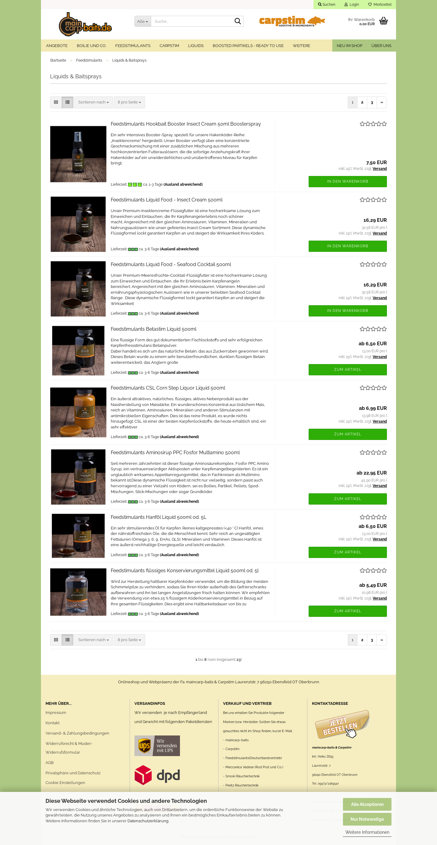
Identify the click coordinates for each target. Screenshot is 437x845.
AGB (50, 762)
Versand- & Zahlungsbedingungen (77, 733)
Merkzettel (379, 4)
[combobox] (93, 102)
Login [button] (351, 4)
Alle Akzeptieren (367, 804)
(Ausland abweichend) (183, 184)
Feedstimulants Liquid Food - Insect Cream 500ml (166, 200)
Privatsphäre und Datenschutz (73, 773)
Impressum (56, 712)
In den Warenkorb (347, 181)
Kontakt (52, 723)
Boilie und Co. (91, 45)
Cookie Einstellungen (65, 782)
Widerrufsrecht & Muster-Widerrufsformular (69, 748)
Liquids (196, 45)
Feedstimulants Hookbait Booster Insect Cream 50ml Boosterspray (186, 124)
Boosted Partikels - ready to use (248, 45)
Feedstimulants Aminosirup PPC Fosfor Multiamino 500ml (175, 452)
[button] (56, 102)
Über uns (381, 45)
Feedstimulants (133, 45)
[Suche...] (142, 21)
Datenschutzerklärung (147, 821)
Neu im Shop (349, 45)
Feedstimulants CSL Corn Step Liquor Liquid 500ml (168, 388)
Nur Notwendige (367, 819)
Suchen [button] (326, 4)
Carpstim (169, 45)
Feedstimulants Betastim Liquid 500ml (153, 329)
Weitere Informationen (367, 832)
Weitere (301, 45)
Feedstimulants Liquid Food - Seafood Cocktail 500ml (171, 264)
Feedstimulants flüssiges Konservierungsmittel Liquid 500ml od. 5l (185, 570)
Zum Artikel (347, 369)
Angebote (57, 45)
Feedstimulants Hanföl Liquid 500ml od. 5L (158, 517)
